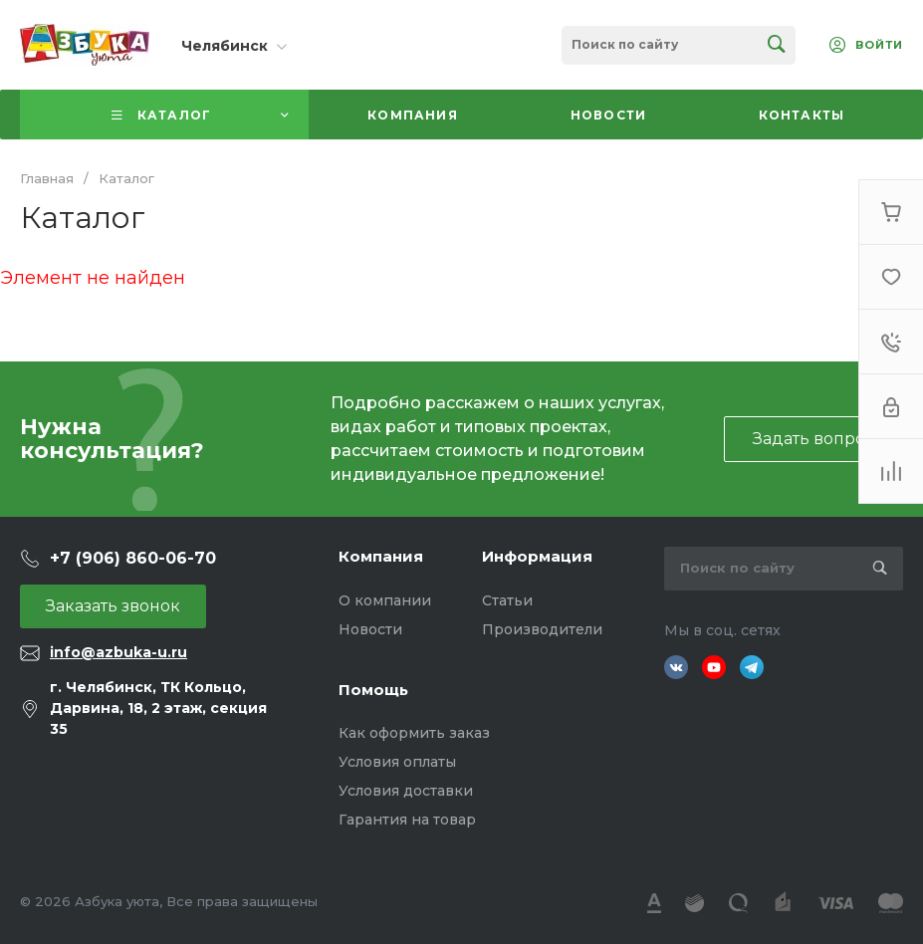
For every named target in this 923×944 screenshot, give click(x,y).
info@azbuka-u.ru (118, 652)
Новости (370, 629)
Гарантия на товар (407, 819)
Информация (537, 556)
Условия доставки (406, 791)
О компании (385, 600)
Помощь (373, 689)
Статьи (507, 600)
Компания (381, 556)
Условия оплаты (397, 762)
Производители (542, 629)
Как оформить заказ (414, 733)
